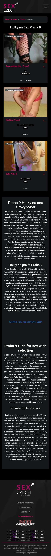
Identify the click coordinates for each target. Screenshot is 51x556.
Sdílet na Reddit (25, 507)
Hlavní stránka (11, 19)
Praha (22, 19)
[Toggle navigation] (46, 6)
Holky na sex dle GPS (11, 546)
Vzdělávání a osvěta (18, 548)
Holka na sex (30, 548)
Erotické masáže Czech (24, 550)
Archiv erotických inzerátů (27, 546)
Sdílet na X (25, 512)
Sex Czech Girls (41, 548)
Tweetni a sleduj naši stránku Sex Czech (25, 322)
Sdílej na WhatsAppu (25, 503)
